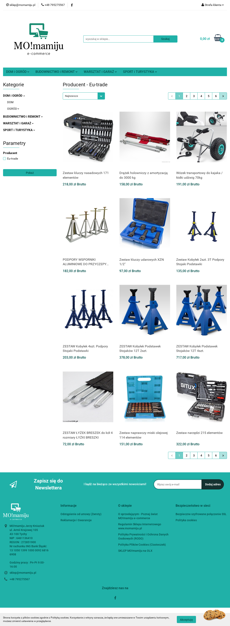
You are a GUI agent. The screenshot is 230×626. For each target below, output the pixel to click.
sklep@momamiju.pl (23, 572)
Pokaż (30, 172)
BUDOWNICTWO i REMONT (56, 72)
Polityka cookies (186, 520)
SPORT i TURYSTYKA (140, 72)
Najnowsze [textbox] (71, 95)
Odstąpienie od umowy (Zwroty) (81, 514)
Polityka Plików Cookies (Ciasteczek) (142, 544)
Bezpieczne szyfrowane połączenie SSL (201, 514)
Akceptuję (186, 619)
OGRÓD (13, 108)
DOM (10, 102)
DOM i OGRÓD (17, 72)
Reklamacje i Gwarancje (76, 520)
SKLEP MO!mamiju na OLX (135, 550)
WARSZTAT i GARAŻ (100, 72)
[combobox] (84, 96)
